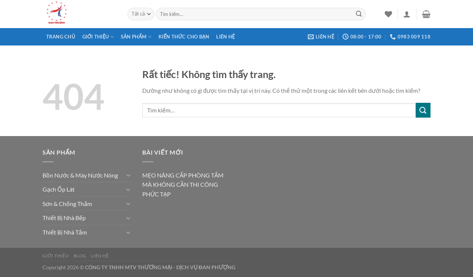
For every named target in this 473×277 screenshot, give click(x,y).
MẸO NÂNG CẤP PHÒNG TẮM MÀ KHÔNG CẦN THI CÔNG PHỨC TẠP (183, 184)
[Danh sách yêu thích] (388, 14)
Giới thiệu (98, 36)
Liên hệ (225, 37)
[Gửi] (359, 14)
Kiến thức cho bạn (184, 37)
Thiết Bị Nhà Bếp (64, 217)
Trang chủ (60, 37)
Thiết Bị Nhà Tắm (64, 232)
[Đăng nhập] (407, 14)
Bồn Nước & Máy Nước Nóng (80, 175)
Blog (80, 256)
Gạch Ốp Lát (58, 189)
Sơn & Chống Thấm (67, 203)
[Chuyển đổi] (128, 174)
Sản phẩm (136, 36)
